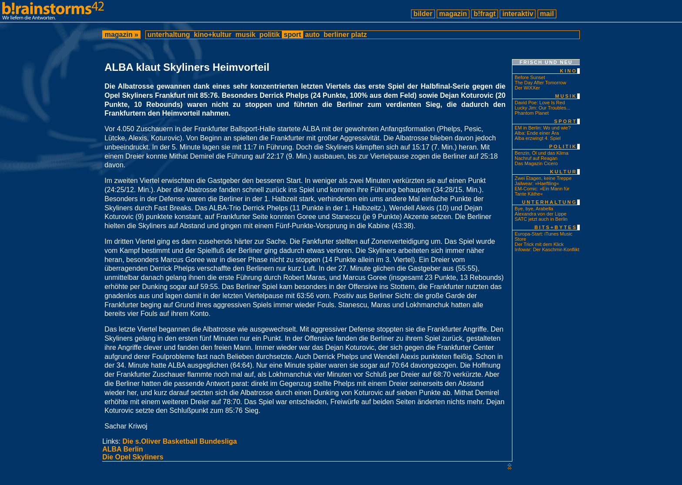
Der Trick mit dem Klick (539, 244)
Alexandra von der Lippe (540, 213)
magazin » (121, 34)
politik (269, 34)
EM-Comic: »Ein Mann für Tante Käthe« (542, 191)
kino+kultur (213, 34)
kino (568, 70)
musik (245, 34)
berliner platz (344, 34)
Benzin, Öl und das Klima (541, 153)
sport (292, 34)
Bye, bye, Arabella (534, 208)
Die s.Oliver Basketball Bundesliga (179, 441)
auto (312, 34)
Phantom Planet (531, 113)
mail (547, 13)
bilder (422, 13)
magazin (453, 13)
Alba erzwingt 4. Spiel (538, 138)
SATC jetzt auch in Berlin (541, 219)
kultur (563, 171)
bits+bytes (556, 227)
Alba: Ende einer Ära (537, 133)
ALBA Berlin (122, 449)
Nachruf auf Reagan (536, 158)
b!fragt (484, 13)
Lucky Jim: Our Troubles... (542, 107)
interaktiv (517, 13)
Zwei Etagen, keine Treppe (543, 178)
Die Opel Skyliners (133, 457)
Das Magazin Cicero (536, 163)
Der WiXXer (527, 87)
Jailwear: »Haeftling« (537, 183)
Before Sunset (530, 77)
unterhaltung (169, 34)
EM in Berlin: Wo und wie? (543, 127)
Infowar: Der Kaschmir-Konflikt (547, 249)
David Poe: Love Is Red (540, 102)
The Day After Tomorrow (540, 82)
